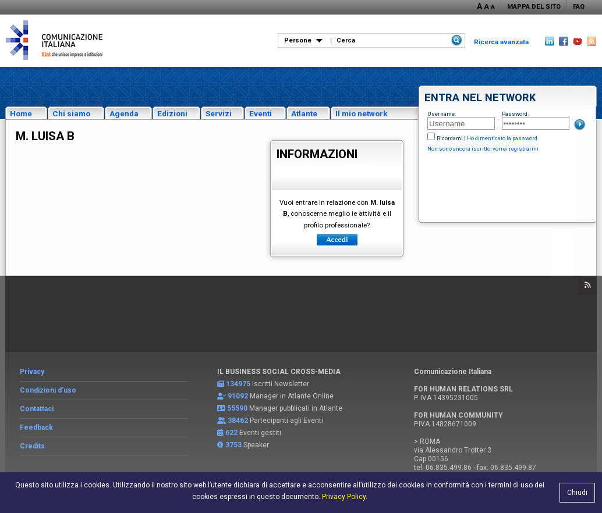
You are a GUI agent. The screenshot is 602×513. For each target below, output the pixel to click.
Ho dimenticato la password (502, 138)
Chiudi (577, 493)
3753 (233, 445)
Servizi (219, 113)
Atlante (304, 113)
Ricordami (450, 138)
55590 (237, 408)
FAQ (579, 6)
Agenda (124, 113)
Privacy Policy (344, 497)
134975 (238, 384)
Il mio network (361, 113)
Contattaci (37, 409)
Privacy (32, 372)
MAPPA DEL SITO (534, 6)
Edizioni (172, 113)
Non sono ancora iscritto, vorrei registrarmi (483, 148)
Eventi (260, 113)
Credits (32, 446)
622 (231, 433)
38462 (238, 420)
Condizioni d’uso (48, 390)
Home (21, 113)
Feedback (36, 427)
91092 (238, 396)
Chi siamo (71, 113)
